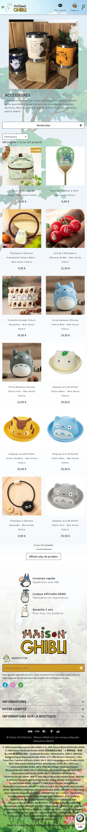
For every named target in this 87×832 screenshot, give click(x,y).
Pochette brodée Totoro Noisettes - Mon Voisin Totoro (21, 324)
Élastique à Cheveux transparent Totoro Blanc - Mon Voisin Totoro (22, 257)
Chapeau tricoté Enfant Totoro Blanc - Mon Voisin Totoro (65, 391)
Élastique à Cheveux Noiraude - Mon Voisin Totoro (21, 525)
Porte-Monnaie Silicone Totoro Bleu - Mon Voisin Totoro (65, 324)
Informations (14, 701)
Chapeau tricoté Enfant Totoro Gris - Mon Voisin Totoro (65, 525)
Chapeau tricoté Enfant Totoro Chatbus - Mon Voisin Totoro (22, 458)
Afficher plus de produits (43, 556)
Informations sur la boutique (29, 716)
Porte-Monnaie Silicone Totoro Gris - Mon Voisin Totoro (21, 391)
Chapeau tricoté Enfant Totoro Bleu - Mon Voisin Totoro (65, 458)
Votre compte (14, 709)
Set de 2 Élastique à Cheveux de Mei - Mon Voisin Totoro (65, 257)
